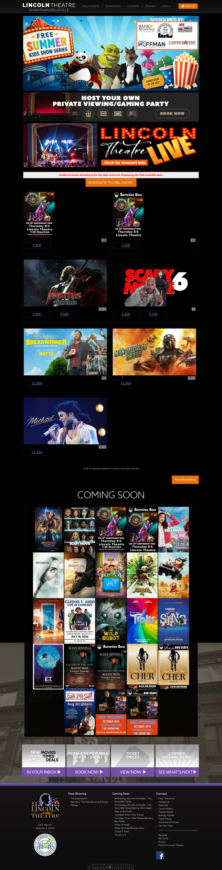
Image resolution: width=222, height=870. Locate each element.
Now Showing (90, 6)
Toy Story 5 (120, 834)
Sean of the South (123, 811)
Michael (74, 805)
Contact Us (163, 801)
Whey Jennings (122, 824)
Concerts (133, 6)
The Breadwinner (79, 798)
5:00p (64, 314)
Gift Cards (163, 838)
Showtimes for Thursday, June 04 (111, 182)
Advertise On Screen (168, 822)
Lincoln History (165, 808)
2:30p (126, 314)
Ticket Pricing (165, 818)
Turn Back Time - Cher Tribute (129, 814)
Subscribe (163, 805)
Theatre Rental (165, 811)
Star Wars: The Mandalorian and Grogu (89, 801)
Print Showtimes (185, 480)
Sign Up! (188, 6)
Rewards (150, 6)
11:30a (37, 383)
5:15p (153, 314)
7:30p (37, 245)
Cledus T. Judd (122, 831)
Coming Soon (113, 6)
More (166, 6)
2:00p (37, 314)
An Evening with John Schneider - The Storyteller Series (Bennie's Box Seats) (133, 806)
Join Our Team (165, 825)
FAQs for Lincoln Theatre (170, 845)
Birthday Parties (166, 815)
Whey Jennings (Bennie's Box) (129, 828)
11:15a (37, 452)
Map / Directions (166, 798)
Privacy (162, 841)
